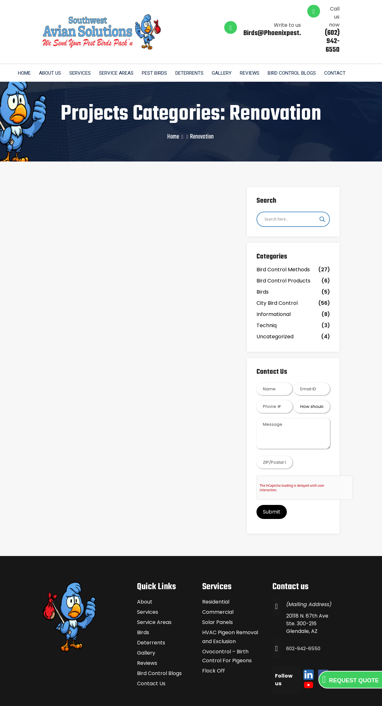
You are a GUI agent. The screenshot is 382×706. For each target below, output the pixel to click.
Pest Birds (160, 49)
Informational (273, 291)
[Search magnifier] (322, 196)
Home (25, 49)
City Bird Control (277, 280)
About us (52, 49)
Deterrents (196, 49)
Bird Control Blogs (303, 49)
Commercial (217, 589)
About (144, 578)
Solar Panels (217, 599)
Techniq (266, 302)
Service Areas (120, 49)
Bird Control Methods (283, 246)
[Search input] (290, 196)
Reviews (259, 49)
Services (83, 49)
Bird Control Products (283, 257)
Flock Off (213, 647)
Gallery (230, 49)
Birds (262, 269)
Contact (347, 49)
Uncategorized (275, 313)
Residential (215, 578)
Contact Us (151, 660)
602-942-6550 (304, 625)
